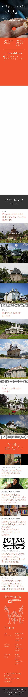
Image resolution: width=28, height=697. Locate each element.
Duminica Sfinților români (11, 390)
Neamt (20, 43)
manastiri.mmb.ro (14, 694)
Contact (6, 610)
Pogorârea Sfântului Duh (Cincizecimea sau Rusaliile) (14, 217)
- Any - (13, 53)
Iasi (19, 45)
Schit (8, 43)
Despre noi (7, 607)
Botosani (21, 41)
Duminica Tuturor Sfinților (11, 314)
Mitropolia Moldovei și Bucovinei (12, 675)
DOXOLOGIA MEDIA (19, 690)
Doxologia (8, 682)
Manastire (9, 41)
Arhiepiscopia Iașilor (12, 679)
